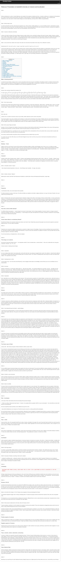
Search (59, 3)
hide (13, 59)
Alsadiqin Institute (7, 1)
